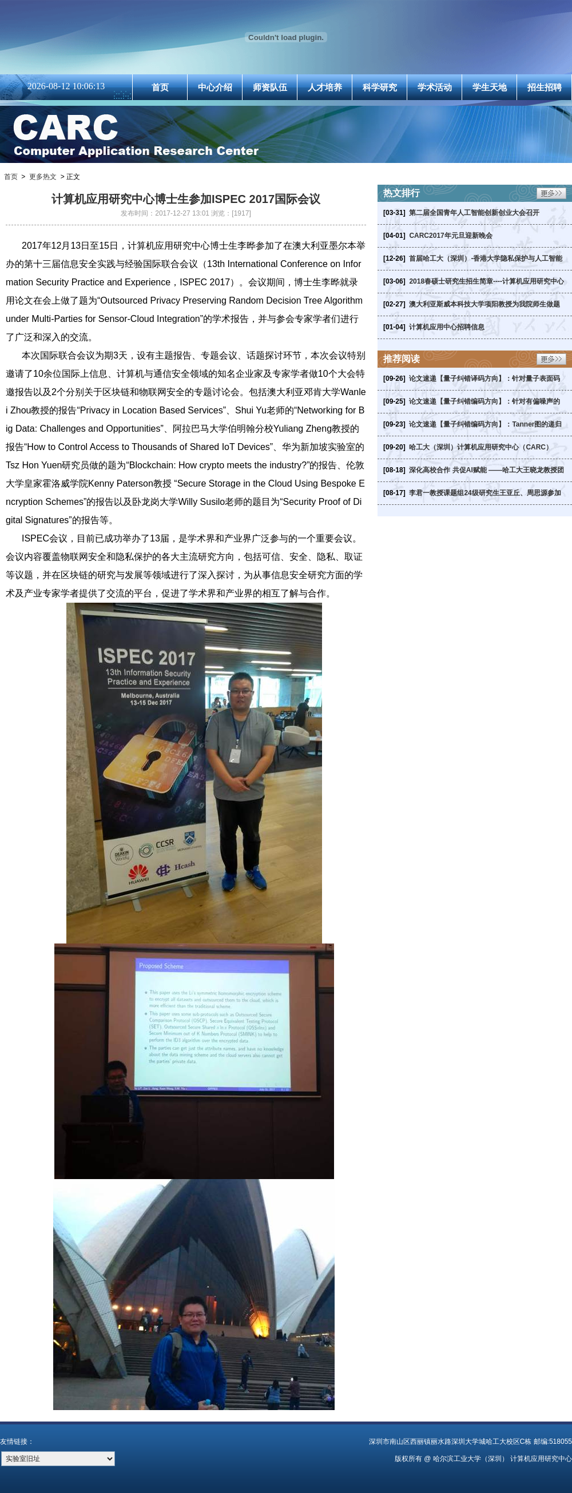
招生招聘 (544, 87)
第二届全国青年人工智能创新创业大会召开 (474, 213)
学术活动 (435, 87)
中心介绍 (215, 87)
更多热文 (43, 177)
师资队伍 (270, 87)
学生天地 (489, 87)
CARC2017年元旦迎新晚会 (450, 236)
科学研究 (380, 87)
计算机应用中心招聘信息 (446, 327)
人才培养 (325, 87)
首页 (160, 87)
